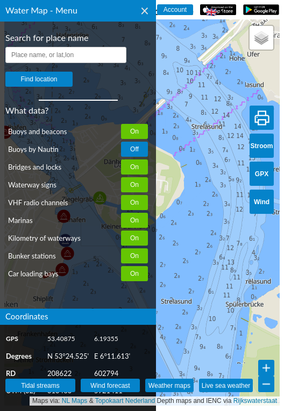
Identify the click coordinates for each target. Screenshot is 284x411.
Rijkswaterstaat (255, 401)
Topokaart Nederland (125, 401)
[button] (261, 38)
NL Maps (75, 401)
